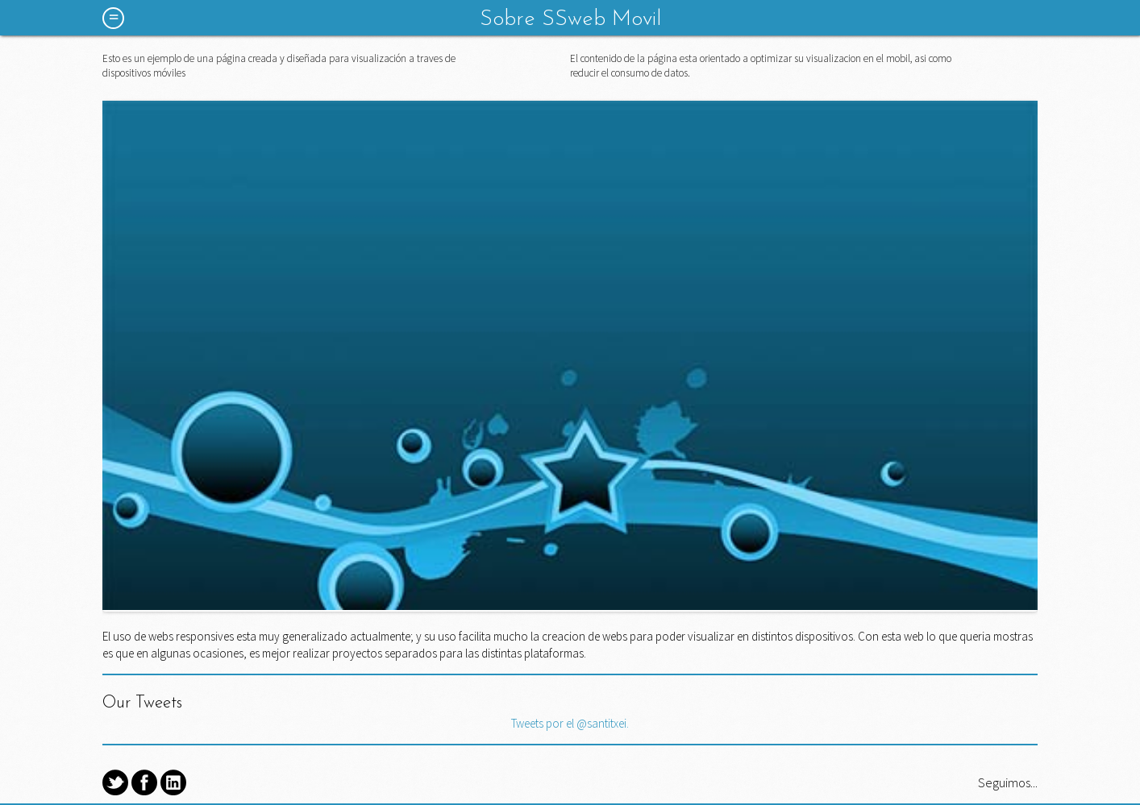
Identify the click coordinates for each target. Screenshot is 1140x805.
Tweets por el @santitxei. (570, 723)
